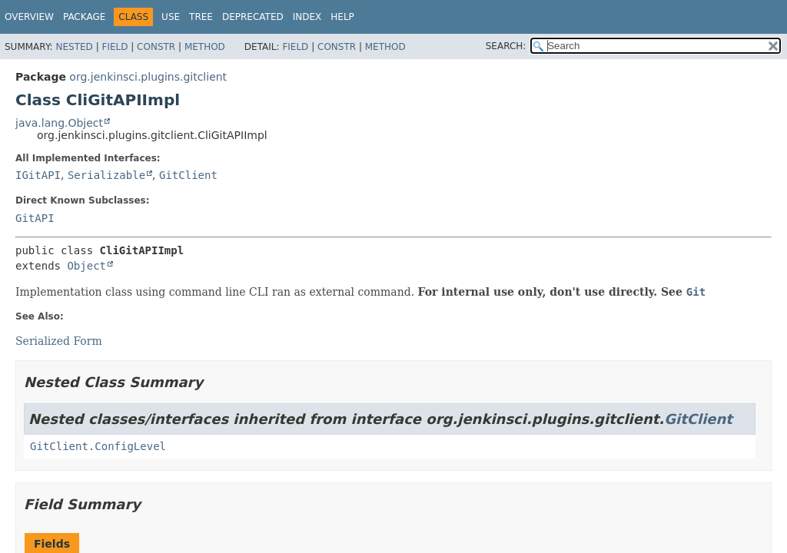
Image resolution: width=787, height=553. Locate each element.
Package (84, 17)
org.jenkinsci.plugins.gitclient (148, 77)
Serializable (106, 175)
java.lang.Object (59, 123)
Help (342, 17)
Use (170, 17)
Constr (156, 46)
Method (204, 46)
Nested (73, 46)
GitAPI (35, 218)
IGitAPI (38, 175)
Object (86, 266)
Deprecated (253, 17)
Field (114, 46)
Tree (201, 17)
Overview (29, 17)
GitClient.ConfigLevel (98, 446)
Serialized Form (58, 341)
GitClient (188, 175)
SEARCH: (506, 46)
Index (307, 17)
